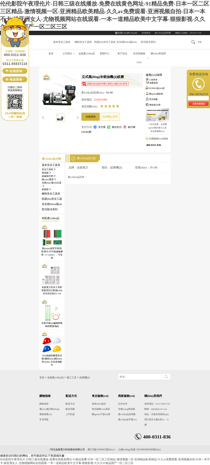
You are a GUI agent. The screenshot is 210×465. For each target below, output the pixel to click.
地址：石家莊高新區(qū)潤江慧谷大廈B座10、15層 (156, 419)
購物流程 (43, 403)
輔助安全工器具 (83, 42)
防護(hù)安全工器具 (104, 42)
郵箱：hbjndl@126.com (155, 409)
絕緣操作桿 (48, 176)
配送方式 (70, 403)
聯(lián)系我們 (158, 53)
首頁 (50, 53)
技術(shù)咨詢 (99, 403)
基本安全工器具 (61, 42)
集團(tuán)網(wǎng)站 (128, 33)
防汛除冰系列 (148, 42)
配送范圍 (70, 409)
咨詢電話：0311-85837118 (157, 403)
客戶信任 (122, 53)
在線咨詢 (91, 116)
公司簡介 (67, 53)
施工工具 (71, 377)
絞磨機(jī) (84, 377)
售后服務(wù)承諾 (101, 409)
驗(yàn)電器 (49, 179)
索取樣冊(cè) (45, 414)
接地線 (46, 172)
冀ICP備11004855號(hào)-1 (101, 449)
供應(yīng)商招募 (126, 409)
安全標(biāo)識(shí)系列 (127, 45)
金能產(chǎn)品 (87, 53)
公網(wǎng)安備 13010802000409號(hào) (139, 449)
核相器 (46, 189)
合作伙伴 (122, 403)
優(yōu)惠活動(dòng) (49, 409)
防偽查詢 (146, 33)
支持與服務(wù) (139, 58)
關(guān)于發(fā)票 (101, 414)
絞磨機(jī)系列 (110, 116)
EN (199, 42)
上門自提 (70, 414)
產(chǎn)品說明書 (163, 33)
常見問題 (43, 419)
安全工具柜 (48, 169)
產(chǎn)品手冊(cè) (127, 419)
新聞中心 (105, 53)
